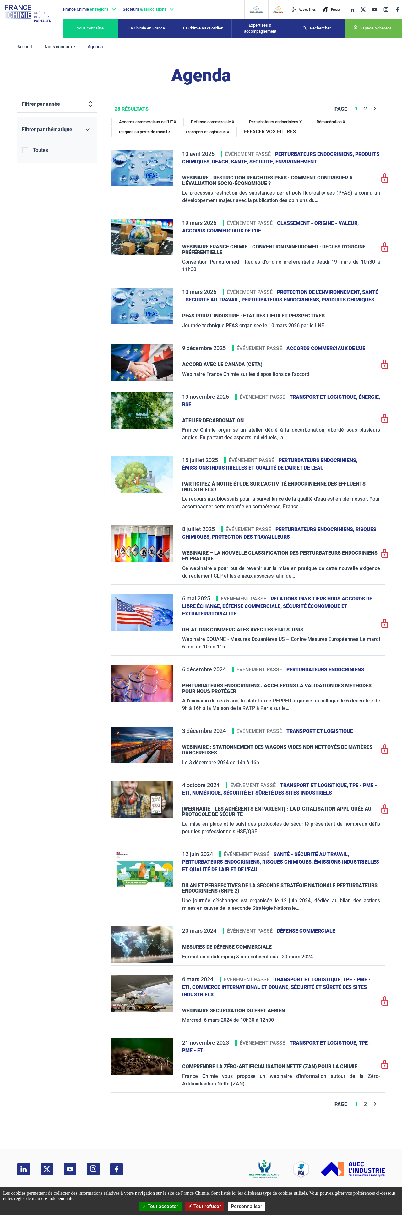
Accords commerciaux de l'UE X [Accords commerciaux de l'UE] (147, 122)
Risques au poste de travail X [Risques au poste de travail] (145, 132)
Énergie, (369, 397)
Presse (331, 9)
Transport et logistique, (324, 397)
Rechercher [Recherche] (320, 28)
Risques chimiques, (288, 862)
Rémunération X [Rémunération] (331, 122)
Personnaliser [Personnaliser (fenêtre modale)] (246, 1206)
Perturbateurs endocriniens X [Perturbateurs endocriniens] (275, 122)
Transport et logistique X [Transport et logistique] (207, 132)
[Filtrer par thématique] (57, 129)
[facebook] (397, 9)
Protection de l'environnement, (319, 292)
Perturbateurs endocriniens (325, 670)
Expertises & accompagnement (260, 28)
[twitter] (363, 9)
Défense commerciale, (252, 606)
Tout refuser (204, 1206)
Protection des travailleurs (251, 537)
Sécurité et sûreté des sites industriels (277, 793)
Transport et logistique (319, 731)
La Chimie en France (146, 28)
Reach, (221, 162)
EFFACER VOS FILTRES (270, 132)
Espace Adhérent (375, 28)
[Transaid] (256, 9)
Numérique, (207, 793)
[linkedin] (351, 9)
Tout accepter (160, 1206)
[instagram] (386, 9)
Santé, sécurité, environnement (274, 162)
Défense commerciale (306, 931)
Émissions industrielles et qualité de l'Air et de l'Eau (253, 468)
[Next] (375, 109)
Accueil (24, 46)
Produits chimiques (348, 300)
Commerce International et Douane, (241, 987)
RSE (186, 405)
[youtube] (374, 9)
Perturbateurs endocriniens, (315, 154)
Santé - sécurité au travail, (311, 854)
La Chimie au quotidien (203, 28)
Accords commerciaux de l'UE (221, 231)
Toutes (40, 150)
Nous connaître (90, 28)
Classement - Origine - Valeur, (318, 223)
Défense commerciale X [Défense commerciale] (212, 122)
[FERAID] (278, 9)
